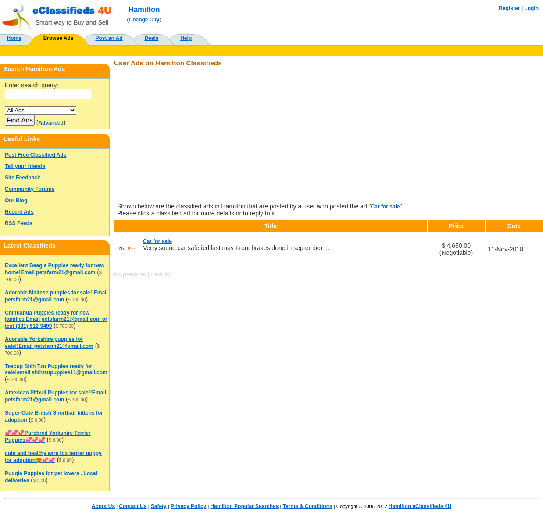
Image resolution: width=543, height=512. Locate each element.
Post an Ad (108, 38)
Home (14, 38)
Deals (151, 38)
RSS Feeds (18, 223)
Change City (144, 20)
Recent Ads (19, 212)
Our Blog (16, 200)
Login (531, 8)
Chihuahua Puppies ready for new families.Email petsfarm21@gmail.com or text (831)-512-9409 (56, 319)
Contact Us (132, 506)
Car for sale (385, 207)
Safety (159, 506)
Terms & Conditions (307, 506)
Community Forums (29, 189)
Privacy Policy (188, 506)
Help (186, 38)
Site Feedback (22, 178)
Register (509, 8)
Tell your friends (25, 166)
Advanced (50, 123)
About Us (103, 506)
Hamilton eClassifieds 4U (420, 506)
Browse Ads (58, 38)
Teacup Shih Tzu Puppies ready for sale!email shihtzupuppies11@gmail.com (56, 369)
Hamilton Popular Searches (244, 506)
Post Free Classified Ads (35, 155)
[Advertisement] (328, 138)
